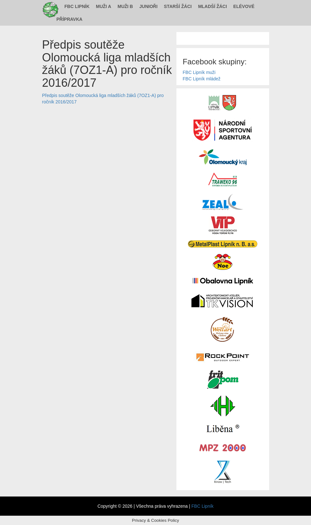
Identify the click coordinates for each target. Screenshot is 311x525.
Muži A (103, 6)
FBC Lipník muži (199, 72)
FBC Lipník (77, 6)
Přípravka (69, 19)
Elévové (243, 6)
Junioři (148, 6)
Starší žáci (178, 6)
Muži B (125, 6)
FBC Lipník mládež (202, 78)
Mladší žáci (212, 6)
